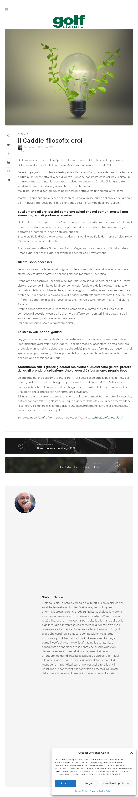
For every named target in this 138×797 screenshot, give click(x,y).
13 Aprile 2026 (112, 649)
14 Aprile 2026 (70, 645)
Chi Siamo (28, 788)
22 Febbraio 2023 (45, 147)
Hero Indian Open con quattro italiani (80, 467)
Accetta (65, 783)
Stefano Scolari (30, 147)
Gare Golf (96, 463)
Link (75, 742)
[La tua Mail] (102, 708)
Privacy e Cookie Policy (100, 791)
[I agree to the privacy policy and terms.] (72, 737)
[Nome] (102, 687)
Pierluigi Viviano (56, 645)
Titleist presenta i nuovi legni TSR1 (56, 448)
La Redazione (11, 645)
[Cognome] (102, 697)
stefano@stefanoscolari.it (107, 417)
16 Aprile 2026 (24, 645)
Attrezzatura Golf (45, 444)
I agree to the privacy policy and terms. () (99, 740)
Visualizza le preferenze (117, 783)
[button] (131, 752)
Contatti (42, 788)
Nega (88, 783)
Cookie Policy (81, 791)
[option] (24, 627)
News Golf (23, 134)
